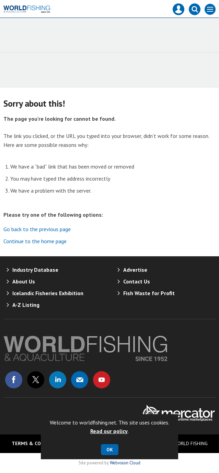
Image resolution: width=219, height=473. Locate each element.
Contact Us (136, 281)
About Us (23, 281)
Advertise (135, 269)
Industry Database (35, 269)
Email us (80, 380)
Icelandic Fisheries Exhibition (47, 293)
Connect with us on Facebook (14, 380)
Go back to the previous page (37, 229)
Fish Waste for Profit (149, 293)
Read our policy (109, 431)
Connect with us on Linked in (58, 380)
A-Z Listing (25, 304)
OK (109, 450)
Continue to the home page (35, 241)
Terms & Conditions (37, 443)
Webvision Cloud (125, 462)
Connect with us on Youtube (102, 380)
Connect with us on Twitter (36, 380)
